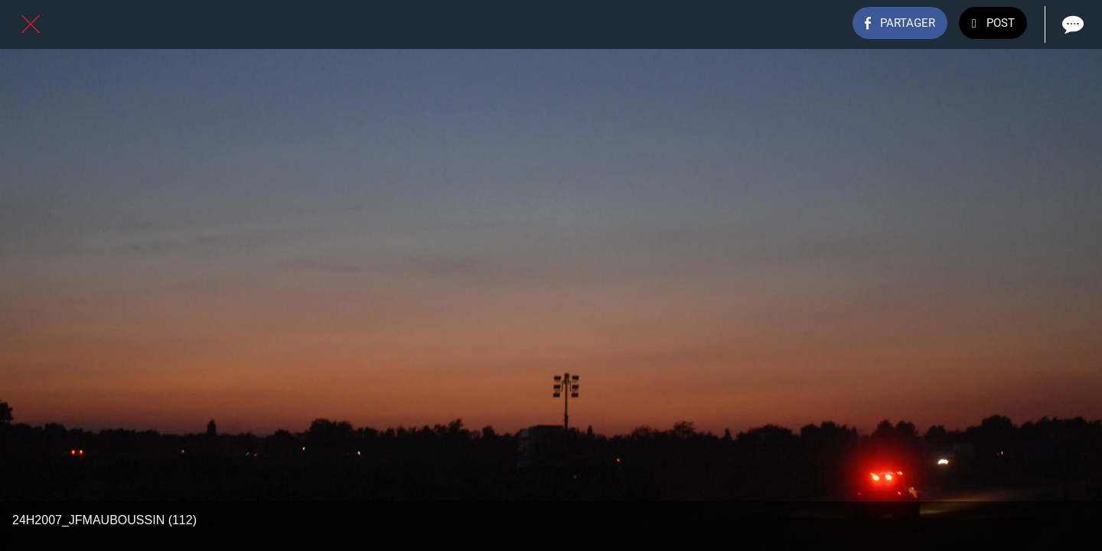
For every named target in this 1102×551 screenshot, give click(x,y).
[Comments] (1071, 24)
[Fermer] (30, 24)
